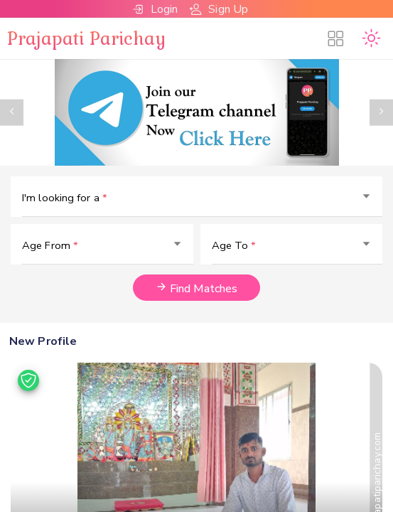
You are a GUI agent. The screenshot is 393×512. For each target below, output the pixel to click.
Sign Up (218, 9)
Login (154, 9)
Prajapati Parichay (86, 37)
